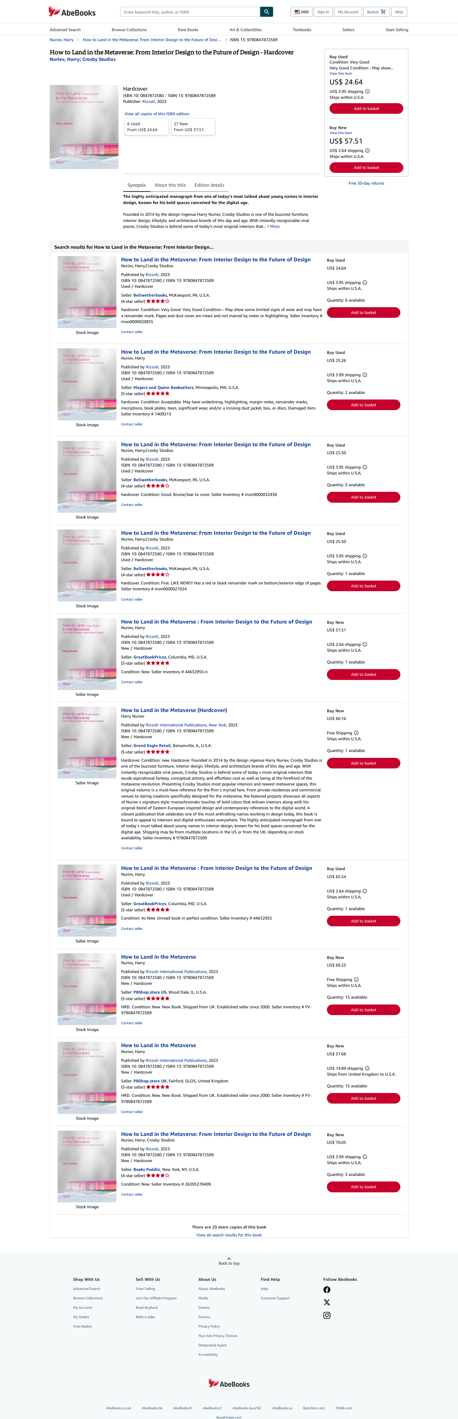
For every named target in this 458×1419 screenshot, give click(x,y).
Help (399, 11)
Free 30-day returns (366, 182)
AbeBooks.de (152, 1408)
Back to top (229, 1263)
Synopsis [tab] (137, 185)
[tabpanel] (221, 211)
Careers (204, 1307)
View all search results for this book (229, 1234)
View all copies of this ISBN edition (157, 113)
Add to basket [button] (366, 108)
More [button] (275, 226)
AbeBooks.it (212, 1408)
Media (203, 1298)
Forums (204, 1317)
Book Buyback (147, 1307)
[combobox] (190, 12)
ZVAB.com (344, 1408)
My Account (348, 11)
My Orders (81, 1317)
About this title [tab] (170, 185)
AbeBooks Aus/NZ (247, 1408)
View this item (341, 73)
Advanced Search (65, 29)
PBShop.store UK (150, 1080)
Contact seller (132, 332)
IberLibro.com (314, 1408)
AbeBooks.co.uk (118, 1408)
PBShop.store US (149, 992)
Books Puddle (146, 1169)
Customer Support (275, 1298)
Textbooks (302, 29)
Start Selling (397, 29)
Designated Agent (212, 1345)
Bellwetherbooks (150, 295)
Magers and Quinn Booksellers (163, 387)
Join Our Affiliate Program (156, 1298)
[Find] (266, 12)
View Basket (82, 1326)
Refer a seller (145, 1317)
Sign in (323, 11)
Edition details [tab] (209, 185)
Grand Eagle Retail (152, 745)
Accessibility (208, 1354)
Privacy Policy (209, 1326)
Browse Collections (129, 29)
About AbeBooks (211, 1288)
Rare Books (188, 29)
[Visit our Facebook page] (326, 1290)
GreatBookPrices (149, 656)
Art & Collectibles (246, 29)
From (146, 126)
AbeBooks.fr (182, 1408)
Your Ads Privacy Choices (217, 1335)
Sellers (348, 29)
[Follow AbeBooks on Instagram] (326, 1316)
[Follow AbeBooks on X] (326, 1302)
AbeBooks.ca (282, 1408)
